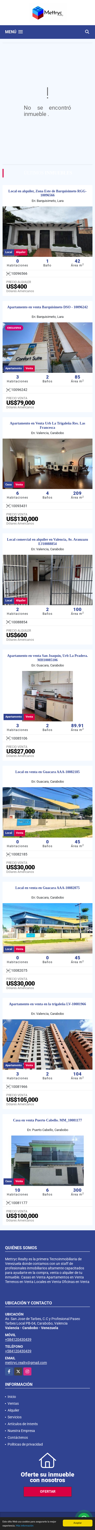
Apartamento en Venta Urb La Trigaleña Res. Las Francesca (47, 425)
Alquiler (13, 1410)
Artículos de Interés (23, 1424)
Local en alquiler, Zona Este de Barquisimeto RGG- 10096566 (47, 193)
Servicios (15, 1417)
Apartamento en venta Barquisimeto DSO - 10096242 (47, 307)
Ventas (13, 1403)
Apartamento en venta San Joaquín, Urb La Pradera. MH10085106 (47, 658)
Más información (24, 1526)
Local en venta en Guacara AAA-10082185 (47, 772)
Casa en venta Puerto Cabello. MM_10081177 (47, 1120)
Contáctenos (18, 1437)
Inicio (12, 1397)
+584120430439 (18, 1339)
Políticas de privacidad (25, 1444)
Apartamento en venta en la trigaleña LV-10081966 (47, 1004)
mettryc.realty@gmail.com (26, 1363)
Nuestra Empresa (21, 1431)
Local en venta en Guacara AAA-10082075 (47, 888)
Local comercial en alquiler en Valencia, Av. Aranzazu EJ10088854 (47, 542)
